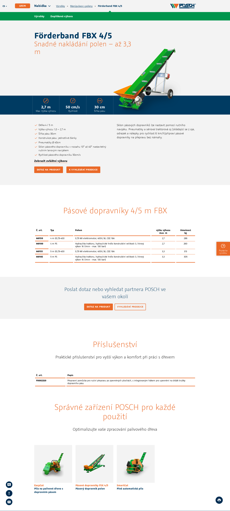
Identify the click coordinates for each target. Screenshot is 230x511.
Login (22, 5)
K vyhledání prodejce (83, 169)
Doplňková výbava (61, 16)
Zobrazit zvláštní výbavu (50, 161)
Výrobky (60, 6)
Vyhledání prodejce (130, 306)
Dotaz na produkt (48, 169)
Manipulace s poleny (81, 6)
